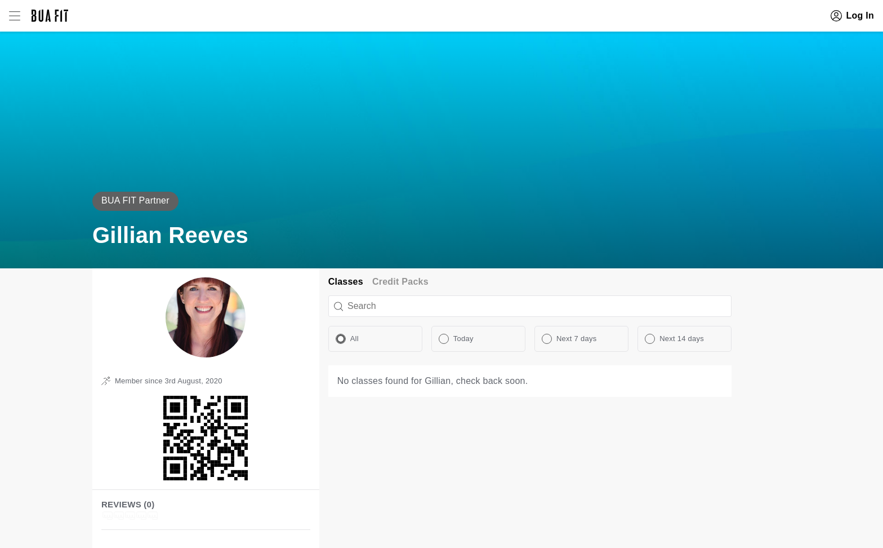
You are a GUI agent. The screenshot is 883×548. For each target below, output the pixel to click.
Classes (345, 281)
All (354, 338)
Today (463, 338)
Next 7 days (576, 338)
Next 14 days (681, 338)
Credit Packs (400, 281)
